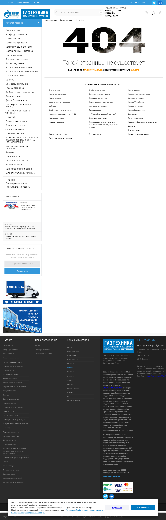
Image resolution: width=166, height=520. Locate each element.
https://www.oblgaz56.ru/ (156, 376)
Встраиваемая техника (98, 98)
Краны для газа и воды (98, 118)
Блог (69, 396)
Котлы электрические (57, 94)
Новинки (10, 179)
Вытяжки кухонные (136, 98)
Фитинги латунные (135, 118)
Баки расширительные (98, 106)
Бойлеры (52, 106)
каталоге (135, 70)
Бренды (70, 384)
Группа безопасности (136, 110)
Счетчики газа (54, 90)
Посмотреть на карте (111, 476)
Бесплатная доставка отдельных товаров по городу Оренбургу (27, 207)
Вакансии (70, 372)
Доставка (70, 376)
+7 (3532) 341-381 (10, 517)
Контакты (70, 363)
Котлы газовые (134, 90)
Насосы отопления (135, 106)
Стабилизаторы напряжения (60, 110)
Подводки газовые (56, 122)
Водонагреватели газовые (59, 102)
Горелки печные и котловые (139, 94)
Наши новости (12, 197)
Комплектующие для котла (99, 94)
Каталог (70, 368)
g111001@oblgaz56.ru (154, 345)
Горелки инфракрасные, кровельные (142, 122)
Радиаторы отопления (58, 118)
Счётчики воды (134, 130)
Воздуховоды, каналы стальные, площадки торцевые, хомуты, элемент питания (104, 124)
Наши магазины (23, 3)
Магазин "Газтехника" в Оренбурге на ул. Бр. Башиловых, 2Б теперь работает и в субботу (19, 227)
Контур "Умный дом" (136, 102)
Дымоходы (132, 114)
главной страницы (93, 70)
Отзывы (70, 392)
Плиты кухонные (55, 98)
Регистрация (140, 2)
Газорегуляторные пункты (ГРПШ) (62, 114)
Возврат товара (73, 388)
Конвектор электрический (138, 134)
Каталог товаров (22, 23)
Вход (131, 2)
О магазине (38, 3)
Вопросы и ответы (74, 401)
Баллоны (131, 126)
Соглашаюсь (143, 507)
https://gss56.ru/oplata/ (112, 388)
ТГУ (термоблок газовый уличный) (102, 114)
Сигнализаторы (95, 110)
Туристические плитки (58, 134)
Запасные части (95, 134)
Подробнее (117, 507)
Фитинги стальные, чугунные (60, 138)
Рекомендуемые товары (18, 187)
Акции (10, 3)
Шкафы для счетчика (97, 90)
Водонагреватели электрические (101, 102)
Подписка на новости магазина (20, 248)
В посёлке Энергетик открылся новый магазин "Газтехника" (20, 237)
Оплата (70, 380)
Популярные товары (16, 183)
